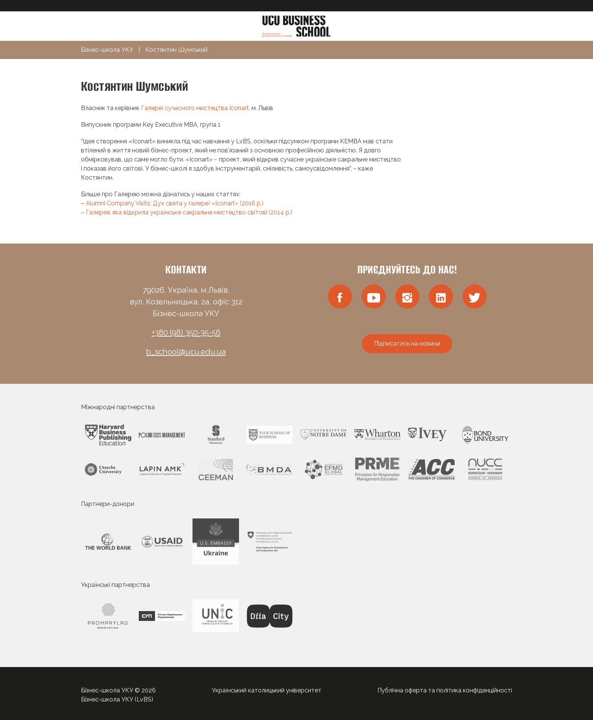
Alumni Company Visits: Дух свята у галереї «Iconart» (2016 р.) (175, 203)
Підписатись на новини (407, 343)
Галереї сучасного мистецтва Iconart (195, 108)
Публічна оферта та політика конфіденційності (444, 690)
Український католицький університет (266, 690)
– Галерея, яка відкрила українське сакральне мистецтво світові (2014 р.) (186, 212)
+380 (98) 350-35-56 (186, 332)
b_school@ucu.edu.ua (186, 351)
